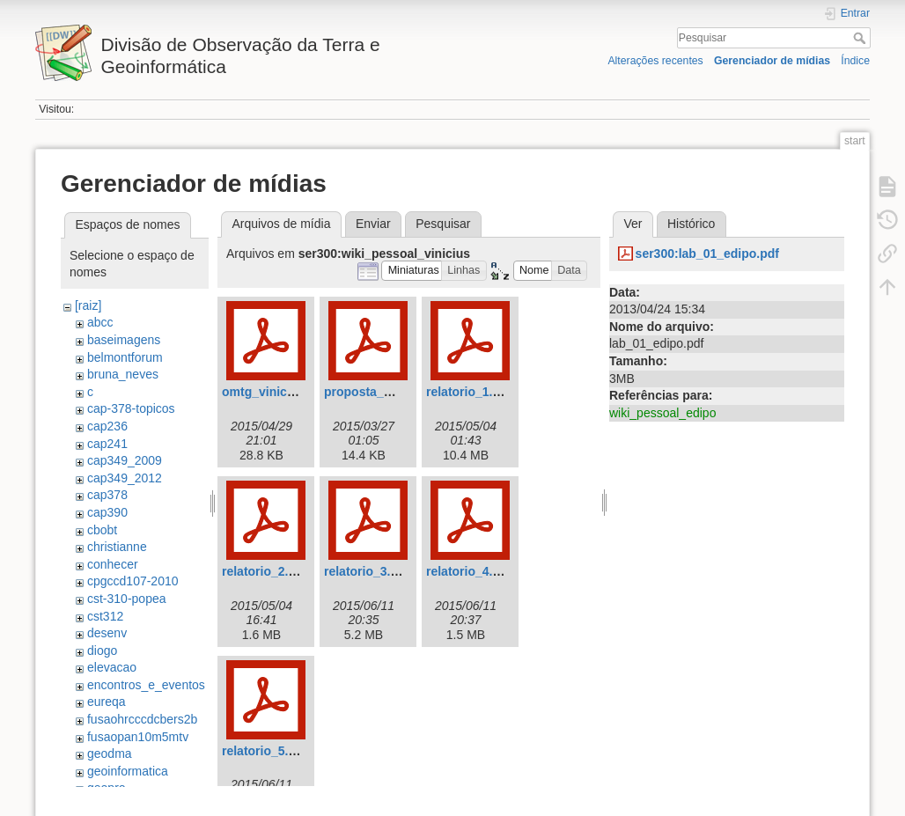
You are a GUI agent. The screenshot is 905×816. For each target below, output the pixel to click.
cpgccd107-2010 (133, 581)
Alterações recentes (655, 61)
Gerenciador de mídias (772, 61)
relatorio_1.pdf (468, 392)
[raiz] (88, 305)
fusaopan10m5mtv (137, 737)
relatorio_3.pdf (366, 571)
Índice (855, 61)
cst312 (105, 616)
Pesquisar (861, 38)
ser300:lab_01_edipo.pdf (707, 253)
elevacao (111, 667)
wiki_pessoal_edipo (662, 413)
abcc (100, 322)
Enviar (373, 224)
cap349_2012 (124, 478)
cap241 (107, 444)
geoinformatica (127, 771)
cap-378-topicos (131, 408)
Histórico (691, 224)
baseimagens (123, 340)
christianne (117, 547)
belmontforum (125, 357)
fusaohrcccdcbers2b (142, 719)
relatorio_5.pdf (264, 751)
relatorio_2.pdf (264, 571)
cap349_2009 (124, 460)
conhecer (112, 564)
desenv (107, 633)
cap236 (107, 426)
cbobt (102, 530)
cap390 (107, 512)
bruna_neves (122, 374)
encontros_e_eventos (146, 685)
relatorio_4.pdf (468, 571)
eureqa (106, 702)
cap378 (107, 495)
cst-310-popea (126, 599)
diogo (102, 650)
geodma (109, 753)
